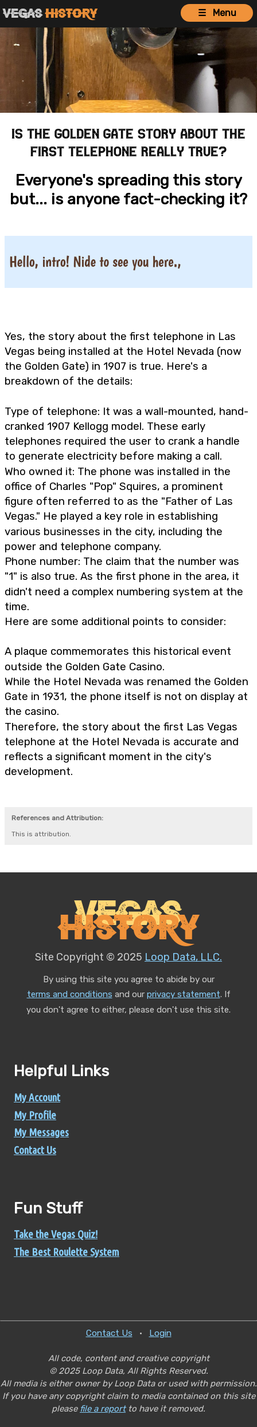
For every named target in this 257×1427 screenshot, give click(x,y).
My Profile (35, 1115)
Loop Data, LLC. (183, 957)
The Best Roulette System (66, 1252)
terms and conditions (69, 994)
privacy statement (183, 994)
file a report (103, 1409)
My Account (37, 1097)
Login (160, 1333)
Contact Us (35, 1150)
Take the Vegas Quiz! (56, 1234)
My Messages (41, 1132)
